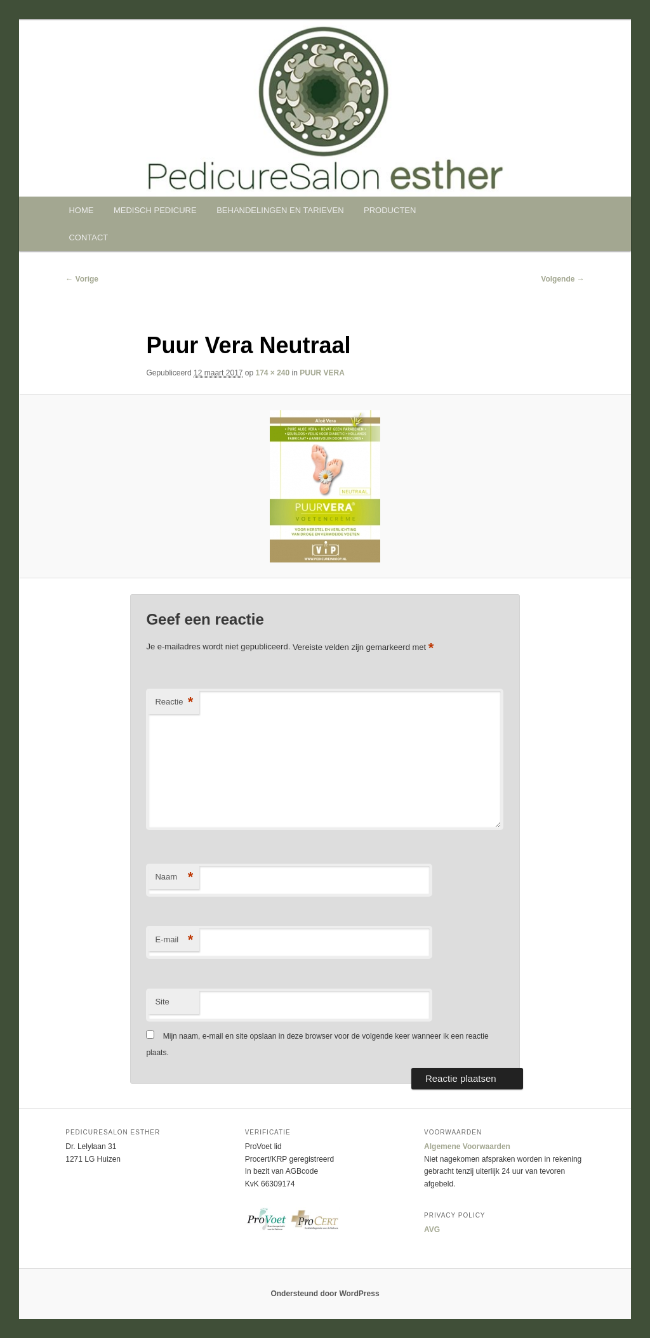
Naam (174, 877)
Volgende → (562, 279)
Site (162, 1001)
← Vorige (81, 279)
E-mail (174, 940)
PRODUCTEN (390, 210)
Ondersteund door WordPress (324, 1293)
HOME (81, 210)
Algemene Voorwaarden (467, 1146)
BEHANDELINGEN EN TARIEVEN (279, 210)
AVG (432, 1229)
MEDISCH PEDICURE (155, 210)
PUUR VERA (322, 372)
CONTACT (88, 237)
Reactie (174, 702)
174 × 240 (273, 372)
